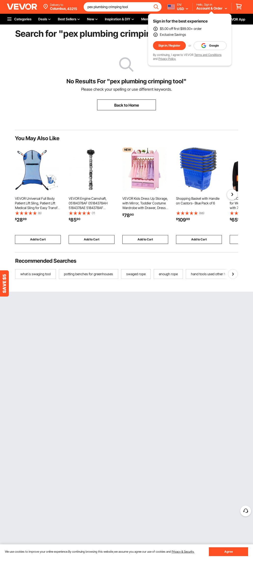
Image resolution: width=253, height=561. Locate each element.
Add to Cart (38, 239)
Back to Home (126, 105)
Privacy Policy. (167, 59)
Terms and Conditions (208, 55)
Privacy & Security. (183, 551)
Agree (228, 551)
